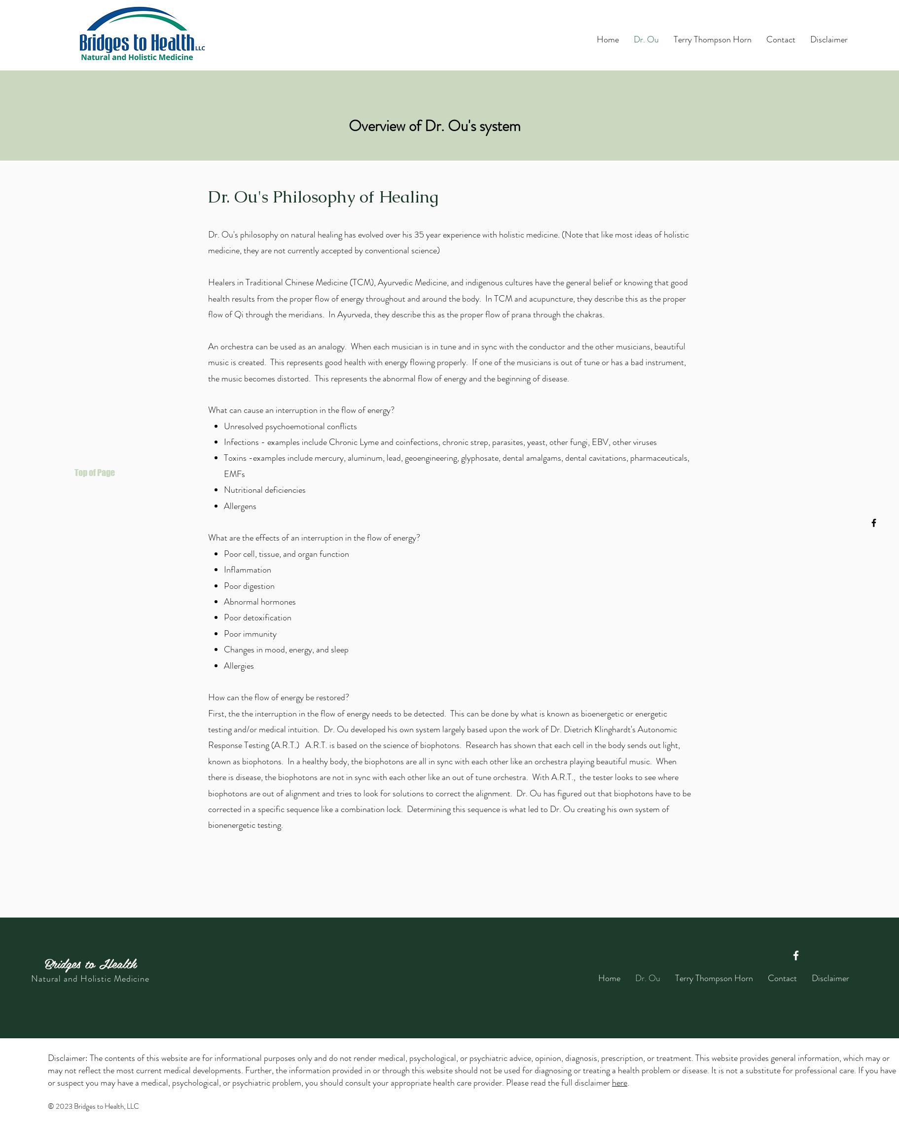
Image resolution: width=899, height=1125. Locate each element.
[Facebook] (873, 522)
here (619, 1082)
